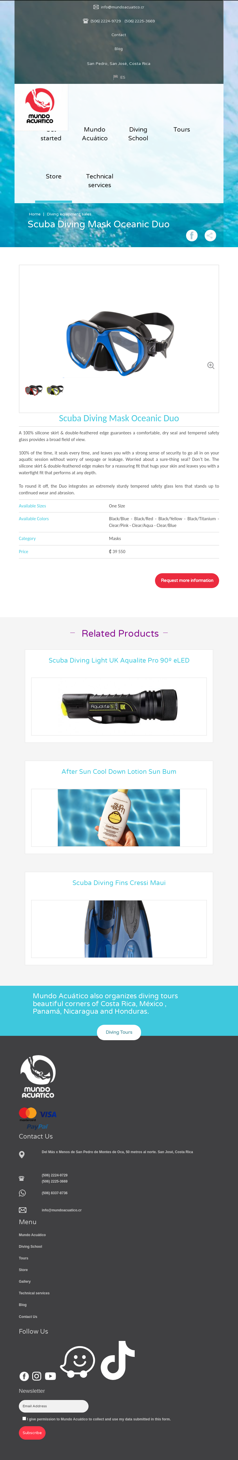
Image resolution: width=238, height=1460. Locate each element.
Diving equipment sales (69, 214)
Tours (181, 129)
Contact (118, 35)
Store (54, 176)
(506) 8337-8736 (55, 1193)
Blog (119, 49)
